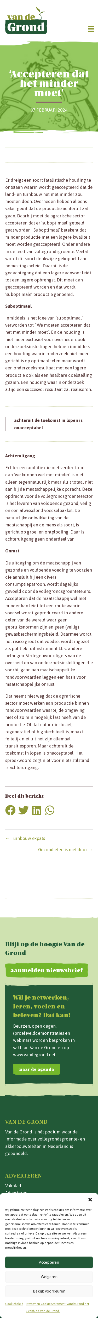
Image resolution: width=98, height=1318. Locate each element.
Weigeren (49, 1276)
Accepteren (49, 1262)
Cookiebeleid (14, 1304)
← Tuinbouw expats (25, 838)
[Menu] (91, 28)
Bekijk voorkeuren (49, 1291)
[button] (90, 1199)
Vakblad (13, 1185)
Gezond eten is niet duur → (65, 849)
